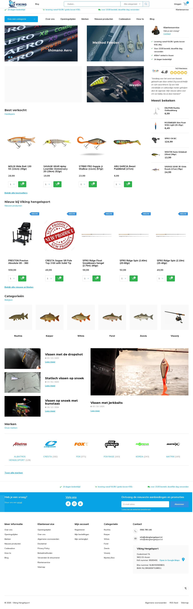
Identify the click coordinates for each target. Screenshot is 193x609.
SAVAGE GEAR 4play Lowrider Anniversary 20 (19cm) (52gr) (55, 171)
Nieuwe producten (104, 21)
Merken (85, 21)
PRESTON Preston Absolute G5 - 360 (18, 263)
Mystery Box (109, 552)
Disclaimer (42, 538)
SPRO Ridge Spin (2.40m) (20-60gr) (133, 263)
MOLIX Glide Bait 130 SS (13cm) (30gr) (19, 169)
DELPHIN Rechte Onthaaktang (172, 111)
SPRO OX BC (170, 140)
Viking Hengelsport (21, 597)
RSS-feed (174, 597)
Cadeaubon (125, 21)
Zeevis (143, 323)
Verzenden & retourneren (49, 552)
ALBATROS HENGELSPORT (20, 448)
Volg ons (71, 491)
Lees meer (50, 364)
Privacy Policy (43, 543)
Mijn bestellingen (82, 529)
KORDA (142, 446)
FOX (81, 446)
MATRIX (173, 446)
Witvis (81, 323)
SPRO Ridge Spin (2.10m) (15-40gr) (170, 263)
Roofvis (18, 323)
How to (140, 21)
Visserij (175, 323)
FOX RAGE (112, 446)
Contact (167, 35)
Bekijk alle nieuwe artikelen (19, 289)
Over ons (50, 21)
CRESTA (50, 446)
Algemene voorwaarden (48, 534)
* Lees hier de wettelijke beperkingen (136, 504)
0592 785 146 (146, 524)
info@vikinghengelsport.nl (151, 532)
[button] (9, 59)
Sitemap (41, 562)
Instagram (74, 498)
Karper (49, 323)
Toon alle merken (14, 467)
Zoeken (146, 4)
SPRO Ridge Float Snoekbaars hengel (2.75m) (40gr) (93, 265)
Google (115, 607)
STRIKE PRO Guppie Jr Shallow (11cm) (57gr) (91, 169)
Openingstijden (68, 21)
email (19, 497)
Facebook (68, 498)
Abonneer (179, 499)
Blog (37, 4)
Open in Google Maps (172, 555)
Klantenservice (182, 11)
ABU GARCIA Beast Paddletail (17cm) (125, 169)
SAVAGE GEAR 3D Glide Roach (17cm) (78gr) (175, 169)
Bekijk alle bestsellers (16, 194)
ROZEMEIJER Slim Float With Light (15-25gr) (175, 125)
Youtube (80, 498)
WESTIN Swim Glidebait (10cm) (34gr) (176, 155)
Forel (112, 323)
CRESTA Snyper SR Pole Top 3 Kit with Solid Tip (58, 263)
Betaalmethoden (45, 548)
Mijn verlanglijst (81, 534)
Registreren (80, 524)
